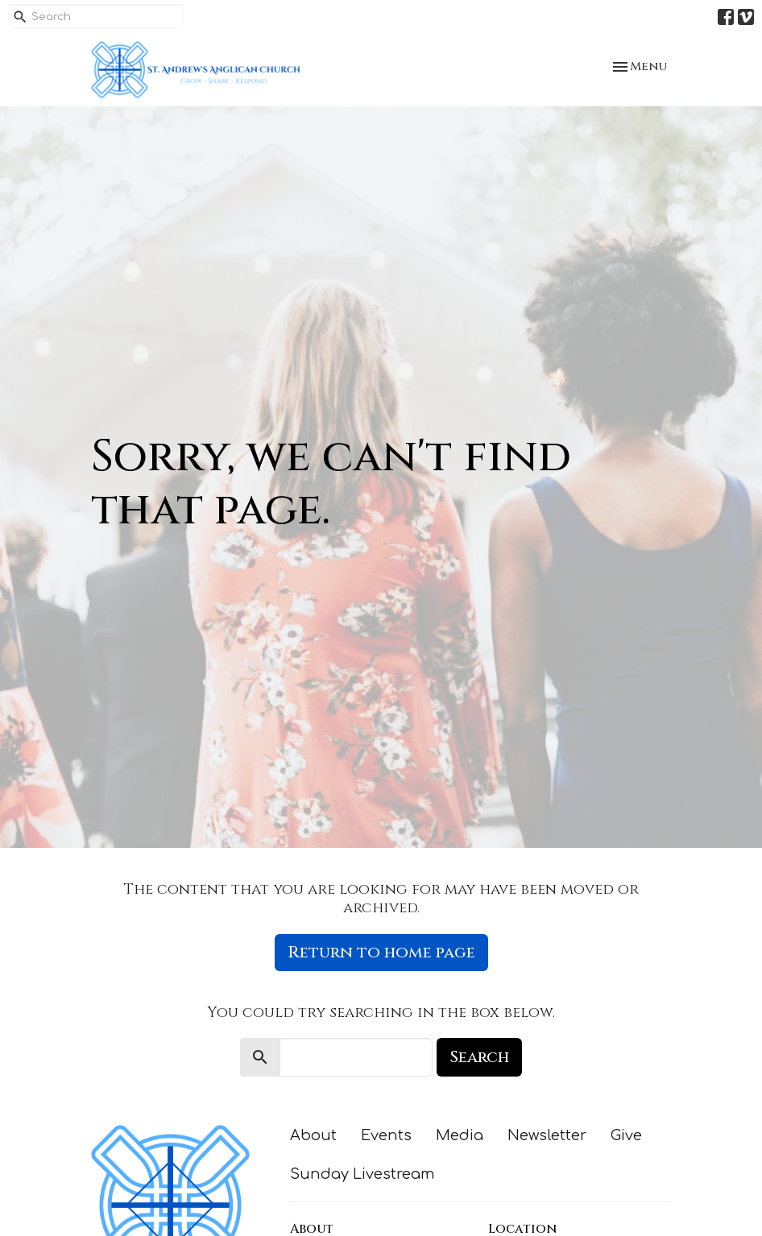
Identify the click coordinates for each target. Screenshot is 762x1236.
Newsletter (546, 1135)
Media (459, 1135)
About (313, 1135)
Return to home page (381, 952)
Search (479, 1057)
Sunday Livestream (362, 1174)
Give (626, 1135)
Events (386, 1135)
